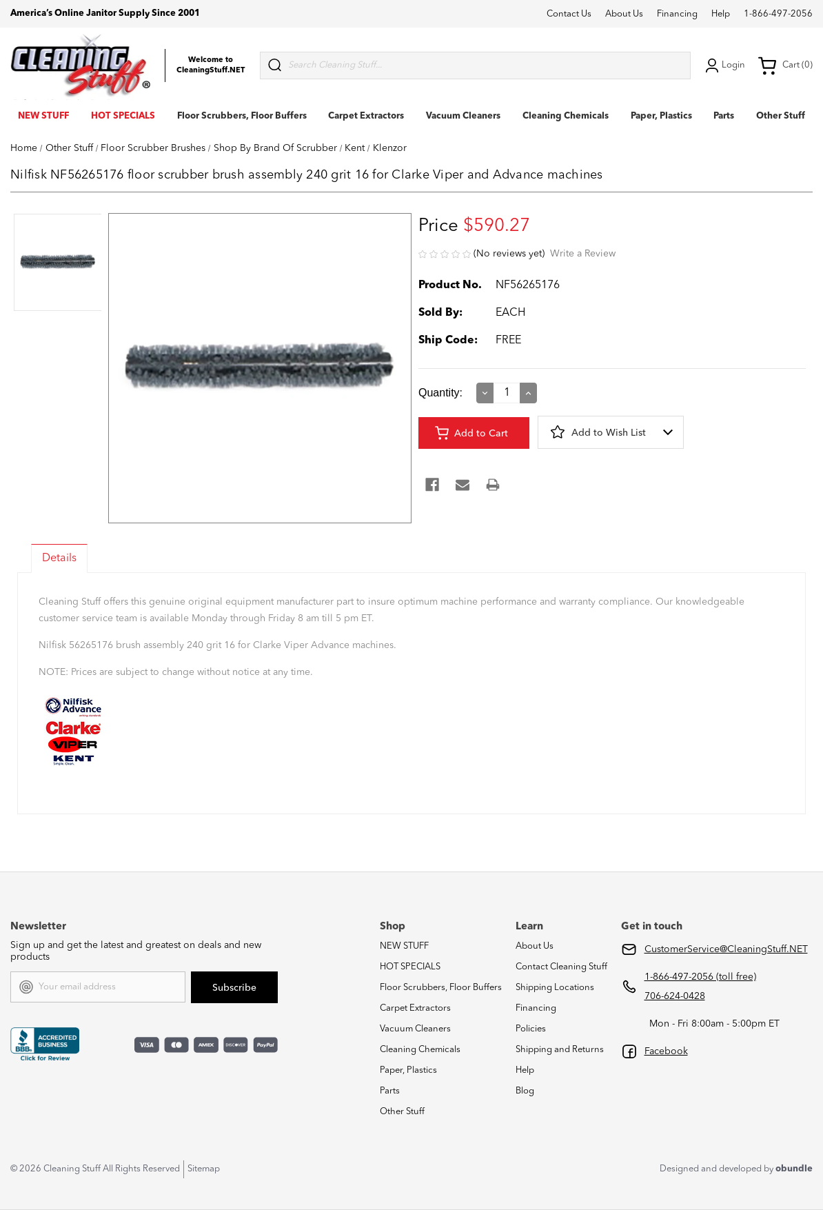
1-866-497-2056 (778, 14)
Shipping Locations (555, 987)
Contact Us (569, 14)
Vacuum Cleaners (463, 116)
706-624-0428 (674, 996)
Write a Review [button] (583, 254)
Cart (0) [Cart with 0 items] (785, 65)
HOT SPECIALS (123, 116)
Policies (531, 1029)
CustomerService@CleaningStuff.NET (726, 949)
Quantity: (440, 393)
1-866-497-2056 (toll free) (700, 977)
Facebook (666, 1051)
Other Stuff (780, 116)
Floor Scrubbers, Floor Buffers (242, 116)
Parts (723, 116)
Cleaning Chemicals (565, 116)
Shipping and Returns (560, 1049)
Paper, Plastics (661, 116)
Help (720, 14)
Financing (677, 14)
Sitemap (203, 1168)
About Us (624, 14)
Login (723, 65)
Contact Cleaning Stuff (561, 966)
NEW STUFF (43, 116)
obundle (794, 1168)
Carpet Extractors (366, 116)
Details (59, 558)
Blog (525, 1091)
